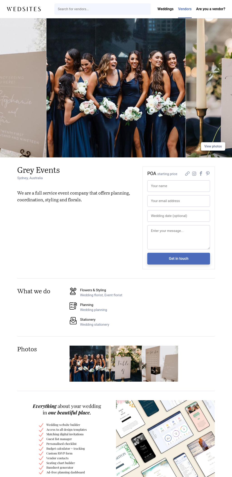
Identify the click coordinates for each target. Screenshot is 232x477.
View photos (213, 146)
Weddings (165, 9)
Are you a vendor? (210, 9)
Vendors (185, 9)
